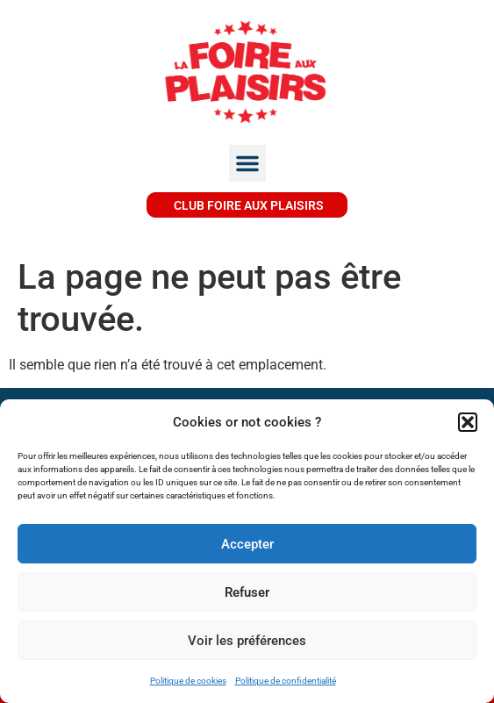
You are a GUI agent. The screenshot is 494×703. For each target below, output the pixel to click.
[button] (467, 422)
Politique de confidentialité (285, 680)
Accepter (247, 544)
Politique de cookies (188, 680)
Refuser (247, 592)
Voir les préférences (247, 641)
